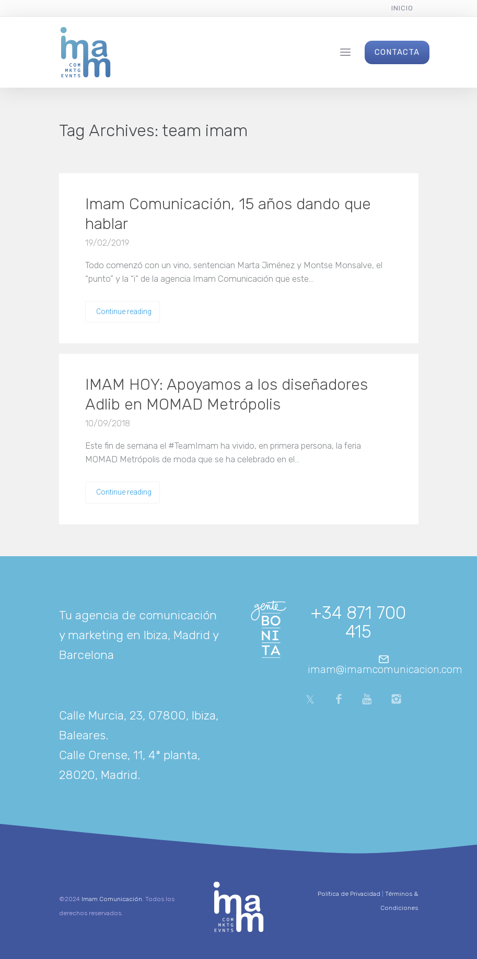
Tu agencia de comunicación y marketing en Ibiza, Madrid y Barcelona (138, 635)
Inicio (402, 8)
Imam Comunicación (112, 899)
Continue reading (124, 311)
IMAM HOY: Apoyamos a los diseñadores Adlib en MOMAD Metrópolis (226, 394)
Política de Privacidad (349, 893)
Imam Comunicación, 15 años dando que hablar (228, 214)
